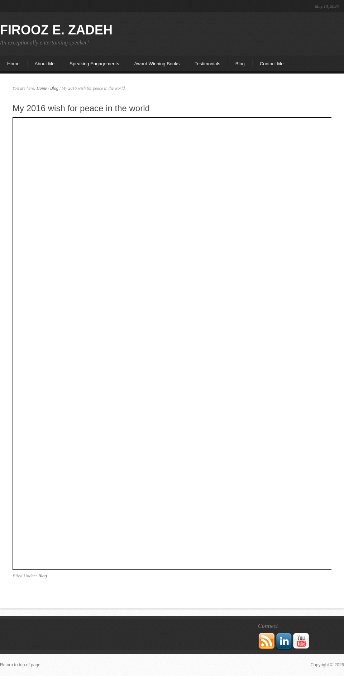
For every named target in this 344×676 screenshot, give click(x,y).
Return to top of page (20, 664)
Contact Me (271, 63)
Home (13, 63)
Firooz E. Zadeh (56, 30)
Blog (240, 63)
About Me (41, 66)
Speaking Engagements (94, 63)
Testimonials (207, 63)
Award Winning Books (157, 63)
